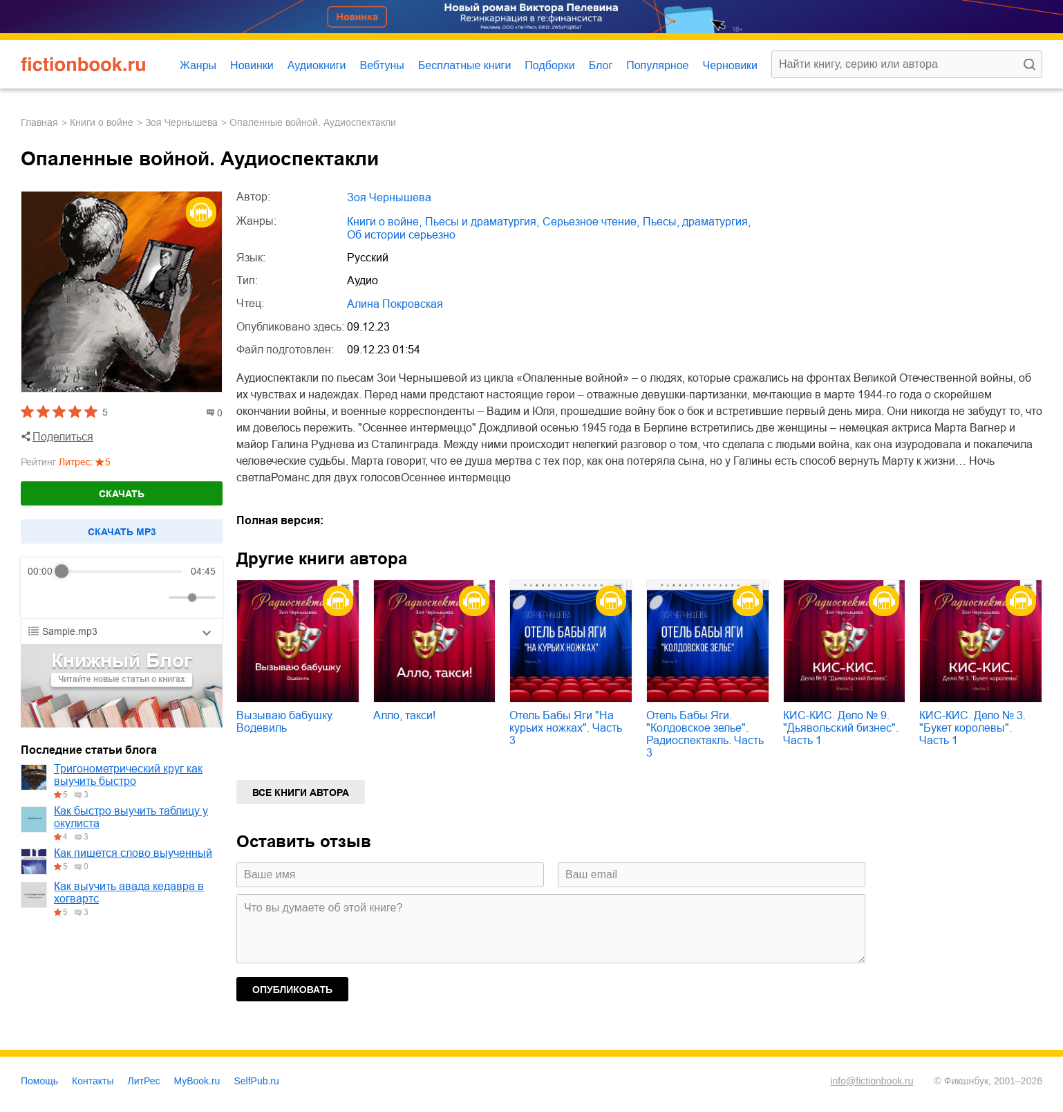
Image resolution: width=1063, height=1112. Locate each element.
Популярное (657, 65)
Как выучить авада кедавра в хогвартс (129, 892)
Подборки (549, 65)
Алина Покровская (395, 304)
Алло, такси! (404, 715)
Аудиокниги (317, 65)
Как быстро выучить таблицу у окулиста (131, 817)
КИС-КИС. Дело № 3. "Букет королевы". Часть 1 (972, 728)
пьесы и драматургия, (482, 222)
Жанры (198, 65)
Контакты (92, 1080)
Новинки (252, 65)
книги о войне (101, 122)
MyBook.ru (197, 1080)
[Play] (72, 597)
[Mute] (155, 597)
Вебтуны (381, 65)
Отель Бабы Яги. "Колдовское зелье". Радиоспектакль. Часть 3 (705, 734)
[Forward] (102, 598)
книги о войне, (384, 222)
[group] (122, 587)
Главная (39, 122)
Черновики (730, 65)
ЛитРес (144, 1080)
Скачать (121, 493)
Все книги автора (300, 792)
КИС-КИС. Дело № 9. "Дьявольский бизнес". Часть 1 (841, 728)
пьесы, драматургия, (697, 222)
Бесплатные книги (464, 65)
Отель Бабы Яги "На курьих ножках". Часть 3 (565, 728)
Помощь (39, 1080)
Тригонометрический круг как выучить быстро (128, 775)
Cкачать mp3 (122, 531)
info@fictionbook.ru (871, 1080)
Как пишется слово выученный (133, 853)
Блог (601, 65)
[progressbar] (122, 571)
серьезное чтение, (591, 222)
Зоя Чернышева (181, 122)
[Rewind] (42, 598)
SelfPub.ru (256, 1080)
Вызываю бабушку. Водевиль (285, 722)
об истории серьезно (401, 235)
